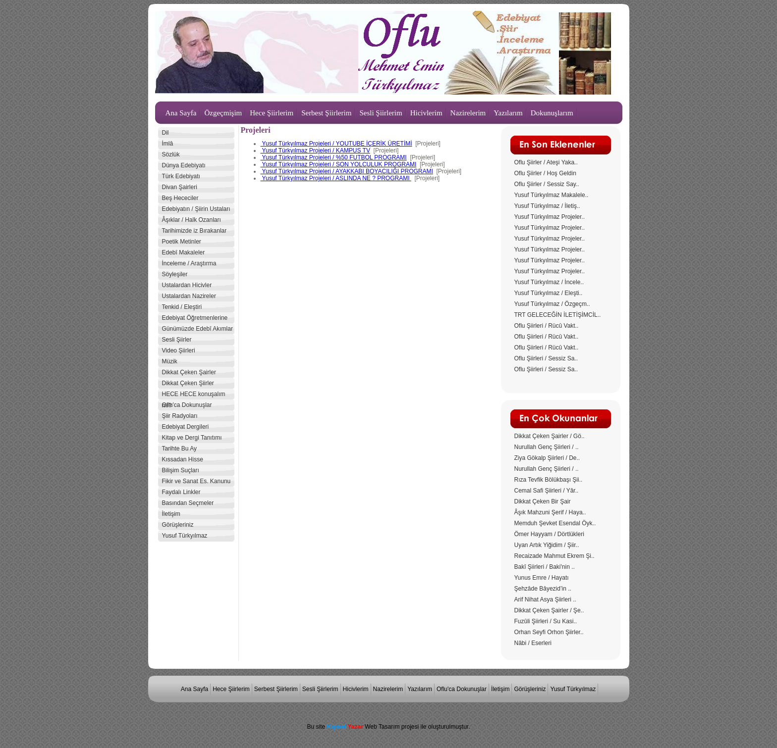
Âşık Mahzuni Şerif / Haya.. (550, 512)
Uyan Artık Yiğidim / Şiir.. (546, 545)
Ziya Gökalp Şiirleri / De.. (547, 457)
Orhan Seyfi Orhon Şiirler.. (549, 632)
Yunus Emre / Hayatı (541, 577)
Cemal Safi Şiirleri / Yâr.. (546, 490)
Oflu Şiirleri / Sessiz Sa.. (546, 358)
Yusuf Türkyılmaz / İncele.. (549, 282)
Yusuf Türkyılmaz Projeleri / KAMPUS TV (315, 150)
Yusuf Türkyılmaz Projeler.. (549, 216)
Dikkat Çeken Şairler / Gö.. (549, 436)
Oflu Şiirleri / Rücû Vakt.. (546, 325)
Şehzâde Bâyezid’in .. (542, 588)
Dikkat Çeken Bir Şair (542, 501)
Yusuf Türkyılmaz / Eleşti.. (548, 293)
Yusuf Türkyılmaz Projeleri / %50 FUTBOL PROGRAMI (334, 157)
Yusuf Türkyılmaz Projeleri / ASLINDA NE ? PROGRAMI (336, 178)
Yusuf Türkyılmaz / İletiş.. (547, 205)
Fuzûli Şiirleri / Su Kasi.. (545, 621)
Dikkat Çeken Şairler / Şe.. (549, 610)
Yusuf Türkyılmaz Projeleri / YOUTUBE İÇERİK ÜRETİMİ (336, 143)
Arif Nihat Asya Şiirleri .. (545, 599)
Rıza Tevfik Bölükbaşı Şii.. (548, 479)
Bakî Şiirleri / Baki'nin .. (544, 566)
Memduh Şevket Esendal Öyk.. (555, 523)
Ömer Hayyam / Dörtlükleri (549, 534)
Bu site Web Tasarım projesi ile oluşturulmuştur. (388, 726)
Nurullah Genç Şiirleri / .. (546, 447)
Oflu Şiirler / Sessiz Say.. (546, 184)
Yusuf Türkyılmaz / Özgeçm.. (552, 303)
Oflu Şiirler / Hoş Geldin (545, 173)
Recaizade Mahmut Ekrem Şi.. (554, 555)
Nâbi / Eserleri (533, 643)
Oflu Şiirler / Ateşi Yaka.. (546, 162)
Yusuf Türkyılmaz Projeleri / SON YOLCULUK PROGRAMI (339, 164)
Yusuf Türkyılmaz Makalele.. (551, 195)
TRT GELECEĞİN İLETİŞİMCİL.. (557, 314)
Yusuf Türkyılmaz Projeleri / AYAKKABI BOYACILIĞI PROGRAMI (347, 171)
